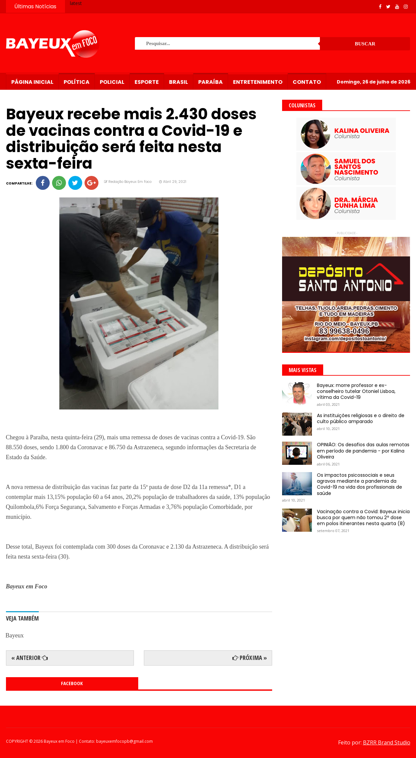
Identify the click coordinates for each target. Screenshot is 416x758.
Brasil (178, 82)
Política (76, 82)
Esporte (147, 82)
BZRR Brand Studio (386, 742)
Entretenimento (257, 82)
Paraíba (210, 82)
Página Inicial (32, 82)
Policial (112, 82)
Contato (307, 82)
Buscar (365, 43)
